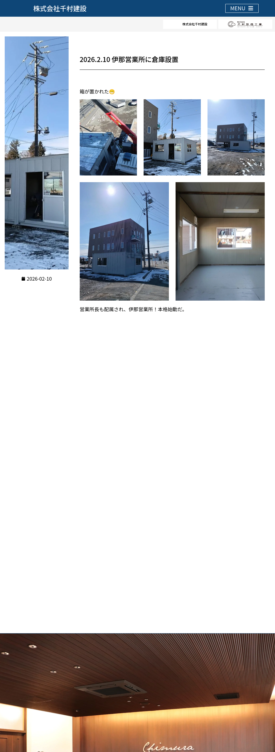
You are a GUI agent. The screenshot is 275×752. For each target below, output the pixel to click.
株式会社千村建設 (60, 8)
